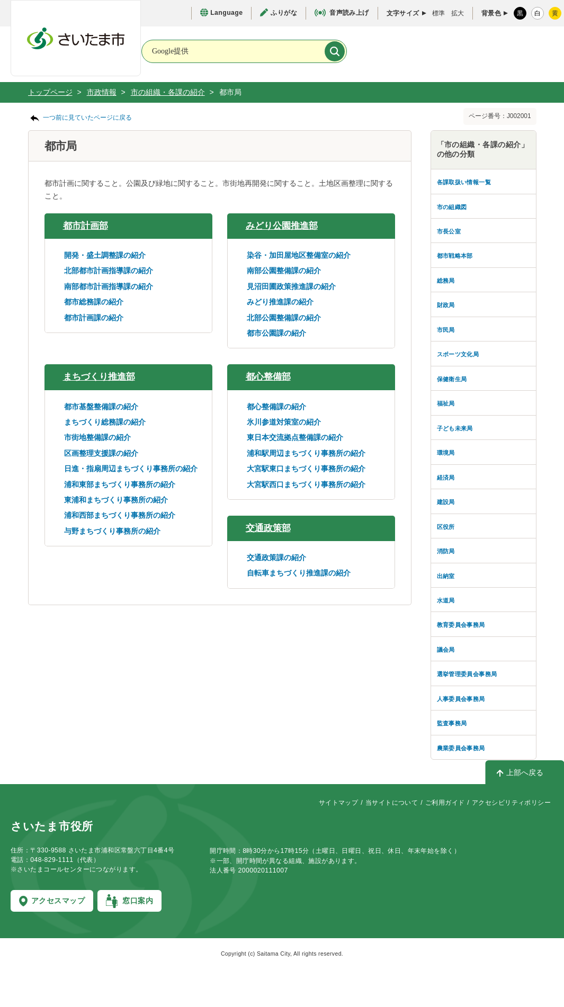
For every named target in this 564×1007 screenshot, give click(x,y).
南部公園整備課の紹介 (284, 270)
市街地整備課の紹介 (97, 437)
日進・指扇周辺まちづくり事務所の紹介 (131, 468)
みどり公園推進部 (282, 226)
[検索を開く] (463, 51)
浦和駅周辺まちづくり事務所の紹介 (306, 453)
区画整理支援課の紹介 (101, 453)
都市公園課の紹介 (276, 333)
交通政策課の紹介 (276, 557)
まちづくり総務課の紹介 (105, 422)
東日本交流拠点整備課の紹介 (295, 437)
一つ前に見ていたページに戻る (87, 117)
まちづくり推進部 (99, 377)
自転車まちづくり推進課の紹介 (299, 573)
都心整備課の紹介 (276, 406)
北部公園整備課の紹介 (284, 317)
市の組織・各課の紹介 (168, 92)
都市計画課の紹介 (93, 317)
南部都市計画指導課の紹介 (108, 286)
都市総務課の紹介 (93, 302)
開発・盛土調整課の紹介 (105, 255)
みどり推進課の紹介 (280, 302)
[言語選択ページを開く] (221, 12)
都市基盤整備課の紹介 (101, 406)
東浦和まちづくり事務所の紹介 (116, 500)
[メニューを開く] (531, 51)
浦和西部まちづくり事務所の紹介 (119, 515)
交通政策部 (268, 528)
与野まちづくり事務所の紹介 (112, 531)
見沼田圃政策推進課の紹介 (291, 286)
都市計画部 (85, 226)
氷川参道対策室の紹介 (284, 422)
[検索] (335, 51)
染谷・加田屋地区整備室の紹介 (299, 255)
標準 (438, 13)
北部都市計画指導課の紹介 (108, 270)
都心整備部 (268, 377)
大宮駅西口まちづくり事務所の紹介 (306, 484)
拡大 (457, 13)
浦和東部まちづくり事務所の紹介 (119, 484)
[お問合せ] (394, 50)
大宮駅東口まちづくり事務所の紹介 (306, 468)
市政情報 (102, 92)
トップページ (50, 92)
